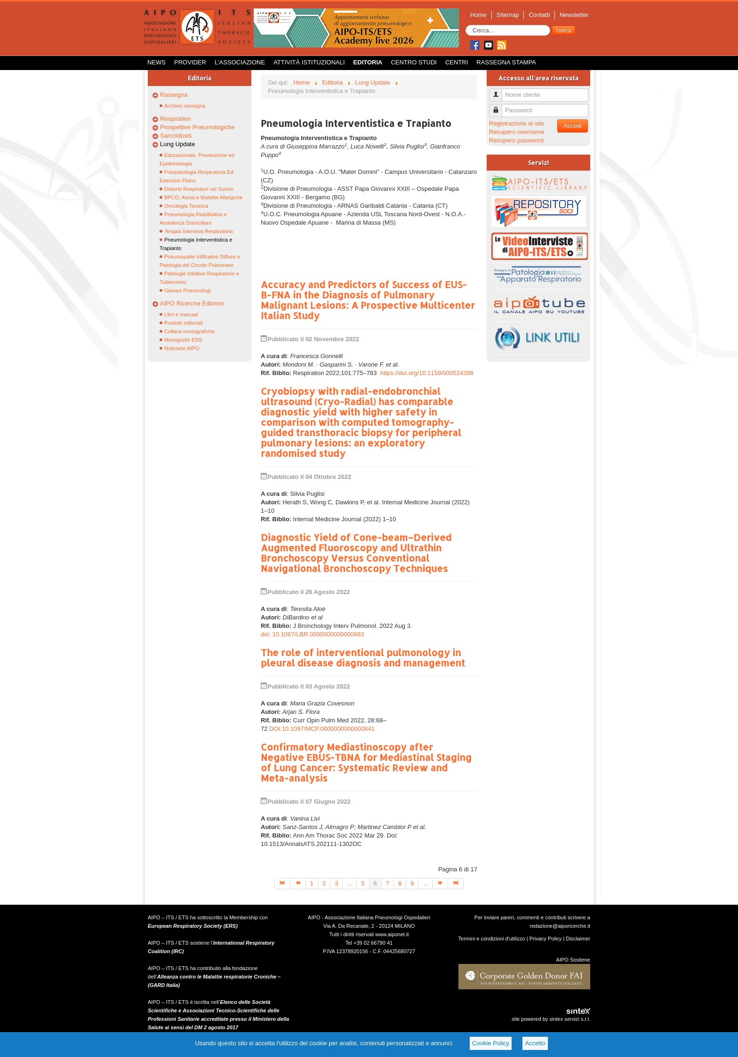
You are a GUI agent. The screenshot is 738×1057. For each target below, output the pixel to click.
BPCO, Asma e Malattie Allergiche (203, 197)
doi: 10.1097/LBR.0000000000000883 (312, 634)
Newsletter (574, 14)
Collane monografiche (189, 331)
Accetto (535, 1043)
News (156, 62)
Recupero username (517, 131)
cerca (563, 30)
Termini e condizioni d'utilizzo (491, 938)
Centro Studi (414, 62)
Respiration (175, 118)
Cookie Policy (490, 1043)
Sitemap (508, 14)
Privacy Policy (545, 938)
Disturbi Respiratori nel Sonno (198, 189)
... (349, 883)
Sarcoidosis (176, 135)
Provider (190, 62)
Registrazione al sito (516, 123)
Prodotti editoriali (183, 323)
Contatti (539, 14)
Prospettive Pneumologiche (197, 127)
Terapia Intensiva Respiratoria (198, 231)
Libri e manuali (181, 314)
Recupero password (516, 140)
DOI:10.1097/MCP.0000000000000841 (322, 728)
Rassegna (174, 94)
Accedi (572, 125)
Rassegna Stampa (506, 62)
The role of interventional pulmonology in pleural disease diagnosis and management (363, 657)
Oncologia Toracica (186, 206)
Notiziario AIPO (182, 348)
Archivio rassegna (184, 106)
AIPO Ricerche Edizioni (192, 303)
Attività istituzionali (309, 62)
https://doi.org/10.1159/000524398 (426, 372)
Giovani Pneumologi (187, 290)
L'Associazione (240, 62)
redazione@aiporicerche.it (559, 926)
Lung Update (177, 144)
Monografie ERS (183, 340)
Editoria (368, 62)
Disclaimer (578, 938)
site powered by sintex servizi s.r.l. (551, 1019)
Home (478, 14)
